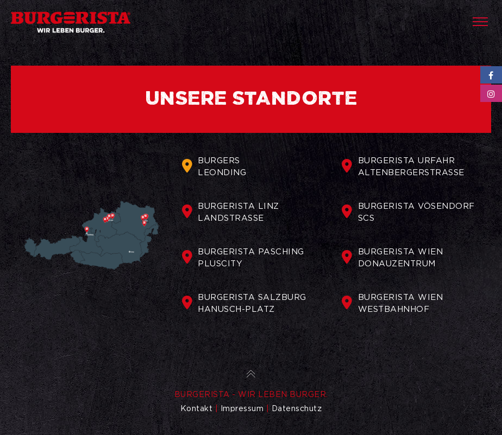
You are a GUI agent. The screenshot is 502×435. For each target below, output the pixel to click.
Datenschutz (297, 408)
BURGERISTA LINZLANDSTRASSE (230, 212)
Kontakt (196, 408)
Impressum (242, 408)
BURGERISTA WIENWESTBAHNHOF (392, 303)
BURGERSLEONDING (214, 166)
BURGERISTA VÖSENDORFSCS (408, 212)
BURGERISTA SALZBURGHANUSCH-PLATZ (244, 303)
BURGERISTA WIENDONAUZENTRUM (392, 257)
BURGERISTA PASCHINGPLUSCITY (243, 257)
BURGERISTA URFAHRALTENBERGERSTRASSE (403, 166)
